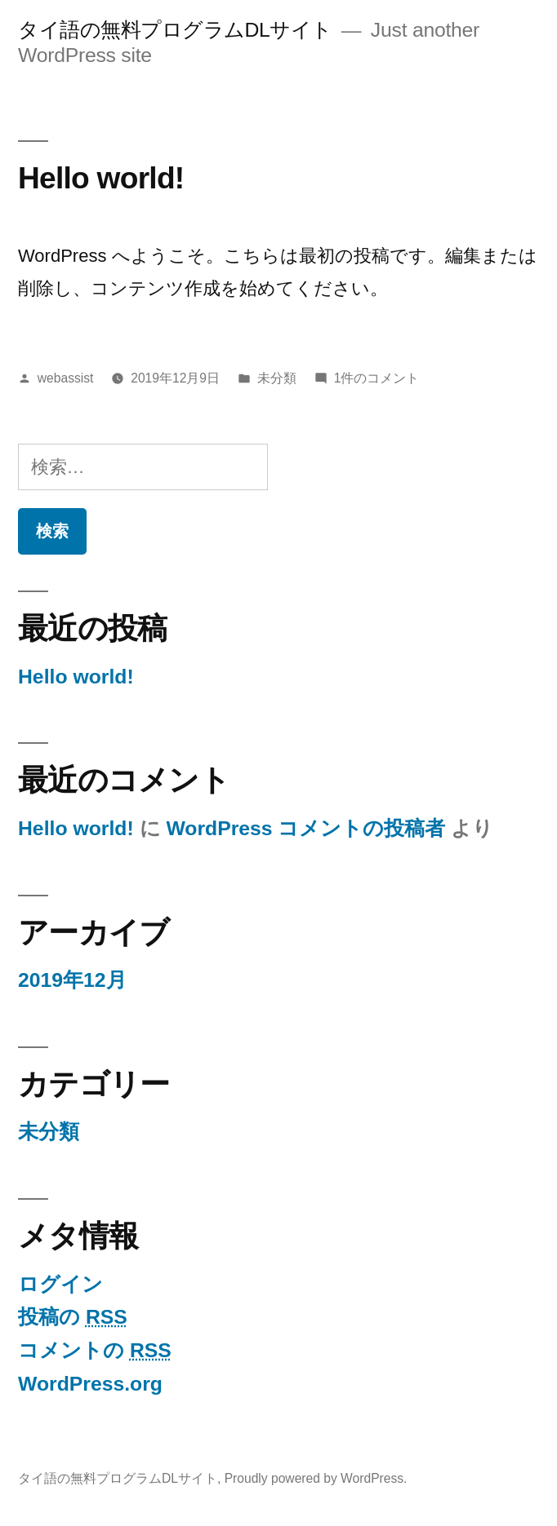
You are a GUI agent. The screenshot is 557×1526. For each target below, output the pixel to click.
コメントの (95, 1350)
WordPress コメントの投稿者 (305, 828)
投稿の (72, 1317)
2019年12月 (72, 980)
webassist (66, 378)
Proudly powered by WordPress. (316, 1478)
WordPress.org (90, 1384)
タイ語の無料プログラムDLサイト (175, 30)
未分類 (276, 378)
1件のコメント (377, 378)
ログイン (60, 1284)
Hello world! (101, 178)
